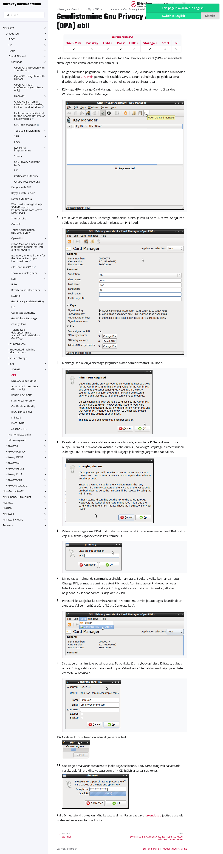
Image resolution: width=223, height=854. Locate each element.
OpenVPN (20, 96)
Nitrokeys (8, 28)
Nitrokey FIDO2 (14, 457)
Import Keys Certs (21, 395)
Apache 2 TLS (19, 429)
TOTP (12, 50)
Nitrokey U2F (13, 463)
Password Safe (17, 344)
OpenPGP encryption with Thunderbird (29, 69)
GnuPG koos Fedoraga (27, 181)
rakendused (153, 815)
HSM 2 (107, 43)
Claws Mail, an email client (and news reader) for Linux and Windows (28, 104)
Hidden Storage (18, 358)
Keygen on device (21, 198)
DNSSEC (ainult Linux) (24, 380)
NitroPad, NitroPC (13, 491)
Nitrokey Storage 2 (16, 485)
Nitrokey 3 (12, 446)
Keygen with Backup (23, 193)
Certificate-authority (26, 176)
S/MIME (15, 369)
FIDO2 (12, 39)
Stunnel (18, 156)
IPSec (17, 142)
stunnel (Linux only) (23, 400)
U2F (11, 45)
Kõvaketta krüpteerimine (22, 149)
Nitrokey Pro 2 (14, 474)
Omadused (12, 33)
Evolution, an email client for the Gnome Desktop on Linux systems (29, 115)
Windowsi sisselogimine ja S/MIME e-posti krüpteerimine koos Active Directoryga (27, 208)
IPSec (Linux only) (21, 412)
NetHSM (8, 508)
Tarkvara (8, 525)
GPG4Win (87, 77)
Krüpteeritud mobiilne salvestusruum (22, 351)
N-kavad (16, 417)
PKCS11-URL (18, 423)
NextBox (8, 502)
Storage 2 (150, 43)
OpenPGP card (17, 56)
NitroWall (8, 514)
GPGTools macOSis (25, 124)
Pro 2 (121, 43)
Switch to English (173, 16)
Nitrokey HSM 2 (15, 468)
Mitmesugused (17, 440)
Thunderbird (19, 218)
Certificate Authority (23, 406)
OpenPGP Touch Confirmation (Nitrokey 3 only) (28, 87)
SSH (16, 136)
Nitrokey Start (14, 480)
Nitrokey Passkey (16, 451)
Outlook (16, 224)
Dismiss (210, 16)
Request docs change (174, 848)
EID (16, 170)
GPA (13, 375)
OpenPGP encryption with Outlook (29, 77)
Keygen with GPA (21, 187)
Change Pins (18, 324)
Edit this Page (151, 848)
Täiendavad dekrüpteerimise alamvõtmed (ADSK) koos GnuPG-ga (26, 334)
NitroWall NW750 (13, 519)
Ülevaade (16, 62)
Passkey (92, 43)
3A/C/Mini (73, 43)
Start (165, 43)
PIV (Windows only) (20, 434)
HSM (11, 363)
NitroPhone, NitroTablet (17, 497)
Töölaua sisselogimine (27, 130)
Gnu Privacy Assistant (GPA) (27, 163)
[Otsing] (24, 15)
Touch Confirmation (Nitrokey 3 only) (23, 231)
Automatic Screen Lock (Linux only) (24, 388)
